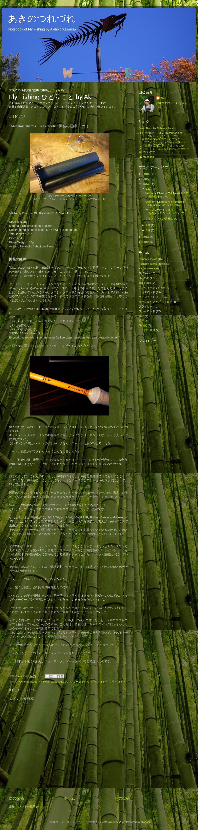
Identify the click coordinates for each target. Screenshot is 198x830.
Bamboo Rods (147, 268)
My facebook (146, 156)
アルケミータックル (77, 681)
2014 (146, 184)
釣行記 (143, 325)
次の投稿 (16, 798)
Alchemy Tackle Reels (152, 263)
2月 (148, 225)
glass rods (57, 681)
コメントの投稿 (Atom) (30, 806)
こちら (56, 90)
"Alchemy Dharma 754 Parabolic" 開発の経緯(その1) (166, 195)
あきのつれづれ (42, 18)
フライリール (147, 306)
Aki (162, 98)
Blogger (145, 821)
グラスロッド (99, 681)
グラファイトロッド (151, 297)
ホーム (69, 798)
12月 (149, 188)
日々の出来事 (147, 330)
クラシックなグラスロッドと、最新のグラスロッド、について (166, 212)
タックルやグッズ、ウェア (155, 301)
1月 (148, 230)
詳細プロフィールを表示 (171, 103)
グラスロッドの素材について (163, 218)
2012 (146, 242)
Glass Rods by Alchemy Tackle (157, 128)
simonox (113, 821)
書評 (141, 316)
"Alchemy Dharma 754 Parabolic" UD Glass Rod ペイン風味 (165, 203)
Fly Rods (44, 681)
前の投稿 (122, 798)
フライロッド (117, 681)
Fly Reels (144, 273)
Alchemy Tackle (28, 681)
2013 (146, 236)
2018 (146, 173)
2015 (146, 179)
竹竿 (141, 320)
